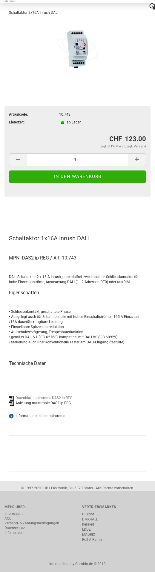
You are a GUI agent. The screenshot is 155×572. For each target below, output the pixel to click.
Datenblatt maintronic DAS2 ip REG (44, 398)
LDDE (86, 529)
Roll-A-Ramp (92, 540)
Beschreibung (27, 212)
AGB (7, 518)
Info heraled (14, 533)
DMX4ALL (90, 519)
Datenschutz (14, 528)
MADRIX (88, 534)
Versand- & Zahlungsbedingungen (31, 523)
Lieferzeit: (16, 122)
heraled (88, 524)
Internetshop (59, 564)
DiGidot (88, 514)
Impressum (13, 513)
